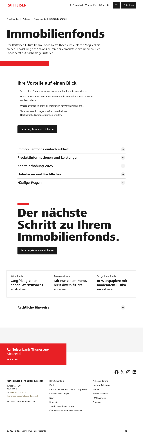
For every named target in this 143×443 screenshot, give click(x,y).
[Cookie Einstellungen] (59, 393)
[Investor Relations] (101, 385)
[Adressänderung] (100, 381)
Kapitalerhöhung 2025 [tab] (35, 166)
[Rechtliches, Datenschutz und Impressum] (68, 389)
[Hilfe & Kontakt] (56, 381)
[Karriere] (53, 385)
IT (135, 431)
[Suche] (108, 5)
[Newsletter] (54, 402)
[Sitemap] (96, 402)
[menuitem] (75, 5)
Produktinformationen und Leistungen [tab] (48, 157)
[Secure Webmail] (100, 393)
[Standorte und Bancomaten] (62, 406)
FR (131, 431)
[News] (52, 398)
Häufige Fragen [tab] (29, 183)
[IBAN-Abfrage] (99, 398)
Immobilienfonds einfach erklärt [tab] (43, 149)
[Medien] (96, 389)
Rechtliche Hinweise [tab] (33, 307)
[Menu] (116, 5)
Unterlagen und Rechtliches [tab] (39, 174)
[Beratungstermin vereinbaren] (37, 250)
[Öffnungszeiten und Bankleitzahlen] (65, 410)
